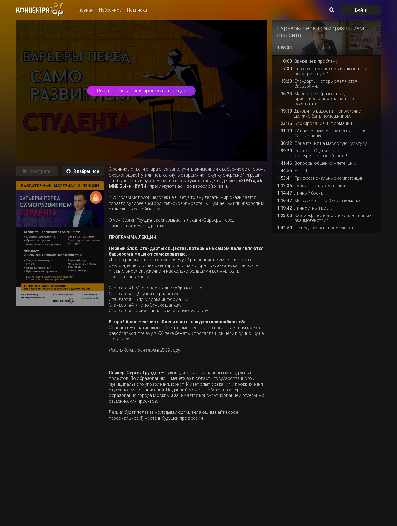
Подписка (137, 9)
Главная (85, 9)
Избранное (110, 9)
